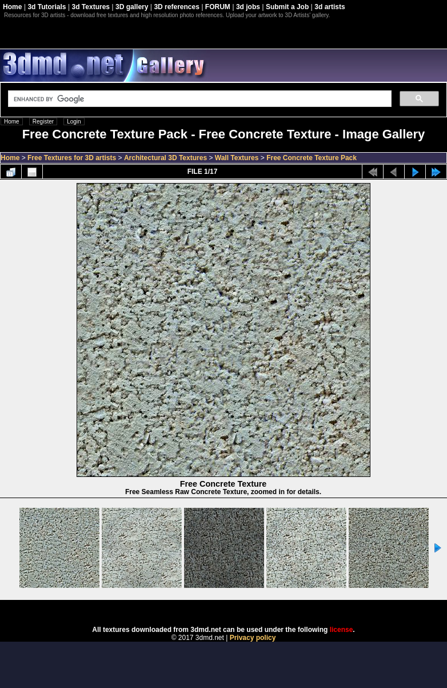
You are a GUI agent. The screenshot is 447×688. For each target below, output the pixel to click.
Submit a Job (287, 7)
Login (74, 121)
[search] (199, 99)
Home (12, 7)
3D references (176, 7)
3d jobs (248, 7)
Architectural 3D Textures (165, 158)
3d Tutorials (46, 7)
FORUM (217, 7)
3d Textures (91, 7)
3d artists (329, 7)
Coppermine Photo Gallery (237, 609)
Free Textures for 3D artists (71, 158)
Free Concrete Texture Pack (311, 158)
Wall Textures (237, 158)
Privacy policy (253, 638)
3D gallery (131, 7)
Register (43, 121)
